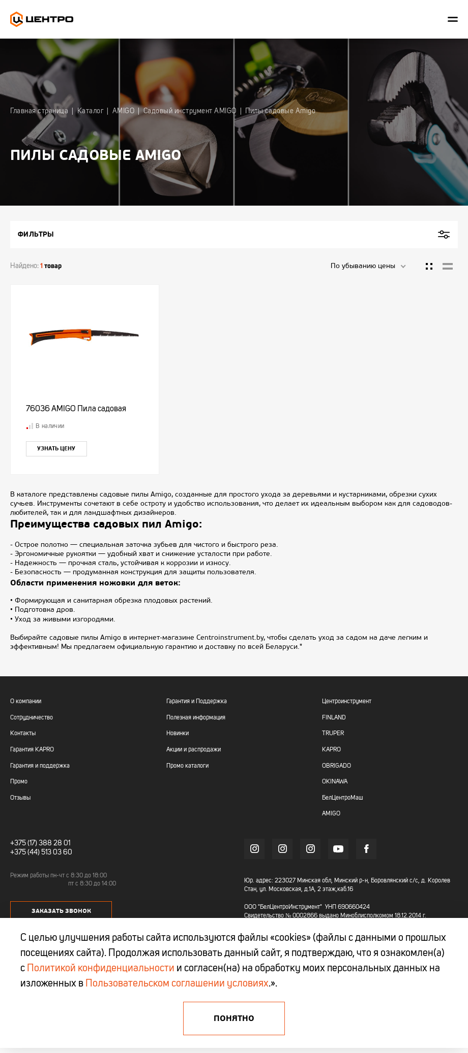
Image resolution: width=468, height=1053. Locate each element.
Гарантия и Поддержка (196, 702)
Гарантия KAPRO (32, 750)
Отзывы (20, 798)
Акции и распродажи (193, 750)
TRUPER (333, 734)
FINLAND (334, 718)
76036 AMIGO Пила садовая (76, 409)
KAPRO (331, 750)
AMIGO (331, 814)
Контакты (23, 734)
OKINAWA (334, 782)
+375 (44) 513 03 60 (41, 852)
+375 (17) (23, 843)
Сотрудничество (31, 718)
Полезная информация (195, 718)
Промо (18, 782)
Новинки (177, 734)
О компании (25, 702)
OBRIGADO (336, 766)
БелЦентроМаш (342, 798)
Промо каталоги (187, 766)
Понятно (234, 1018)
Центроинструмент (346, 702)
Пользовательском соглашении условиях (177, 984)
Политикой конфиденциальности (100, 969)
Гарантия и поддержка (40, 766)
